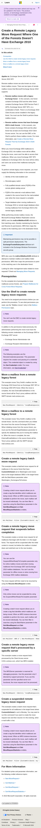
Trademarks (15, 825)
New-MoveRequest (12, 778)
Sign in (37, 2)
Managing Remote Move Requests (17, 25)
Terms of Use (6, 825)
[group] (20, 405)
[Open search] (32, 2)
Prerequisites (7, 56)
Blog (27, 819)
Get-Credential (20, 368)
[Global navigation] (2, 2)
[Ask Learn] (34, 24)
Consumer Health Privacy (26, 822)
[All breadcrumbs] (3, 24)
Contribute (5, 822)
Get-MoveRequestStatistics (14, 791)
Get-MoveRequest (11, 787)
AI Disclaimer (6, 819)
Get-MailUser (10, 783)
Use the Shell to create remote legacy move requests (19, 59)
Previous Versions (17, 819)
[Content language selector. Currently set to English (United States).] (11, 810)
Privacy (12, 822)
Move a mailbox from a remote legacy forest (16, 61)
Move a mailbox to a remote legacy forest (15, 64)
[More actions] (37, 24)
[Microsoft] (20, 2)
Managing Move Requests (25, 271)
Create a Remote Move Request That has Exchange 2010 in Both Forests (19, 141)
